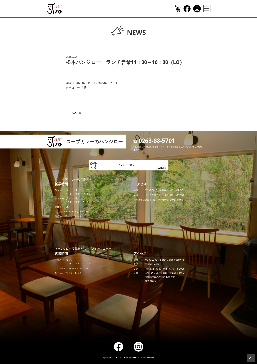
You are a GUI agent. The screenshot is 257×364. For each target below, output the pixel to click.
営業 (84, 87)
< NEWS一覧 (74, 113)
